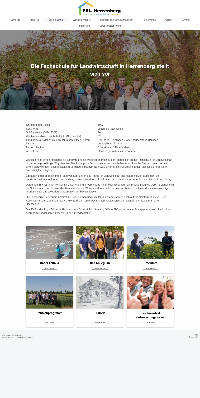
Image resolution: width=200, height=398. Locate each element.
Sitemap (19, 335)
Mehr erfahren (49, 268)
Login (196, 334)
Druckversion (8, 335)
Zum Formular (150, 322)
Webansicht (193, 337)
